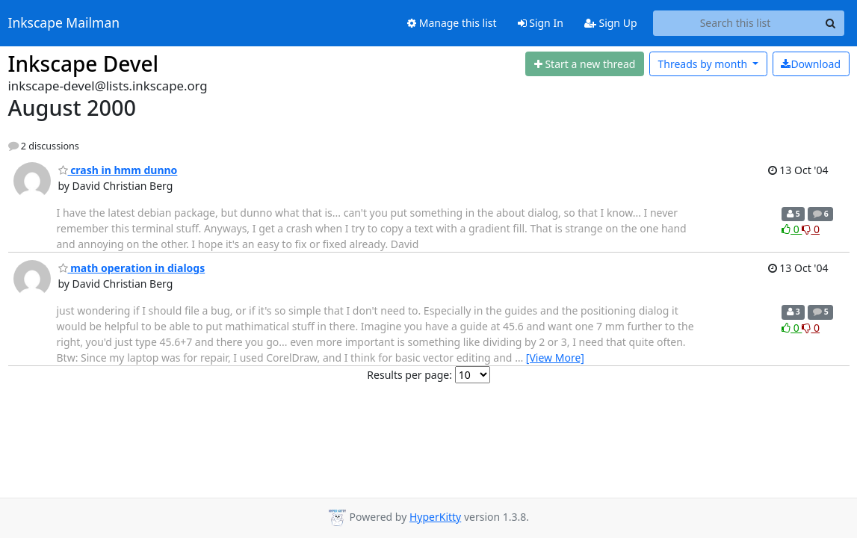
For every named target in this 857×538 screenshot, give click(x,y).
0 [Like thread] (792, 229)
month (703, 64)
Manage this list (452, 23)
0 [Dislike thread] (811, 229)
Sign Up (610, 23)
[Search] (830, 23)
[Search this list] (735, 23)
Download (811, 64)
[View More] (555, 357)
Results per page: (409, 375)
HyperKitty (435, 517)
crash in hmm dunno (118, 170)
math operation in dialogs (131, 268)
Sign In (540, 23)
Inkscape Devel (83, 63)
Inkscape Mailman (64, 23)
